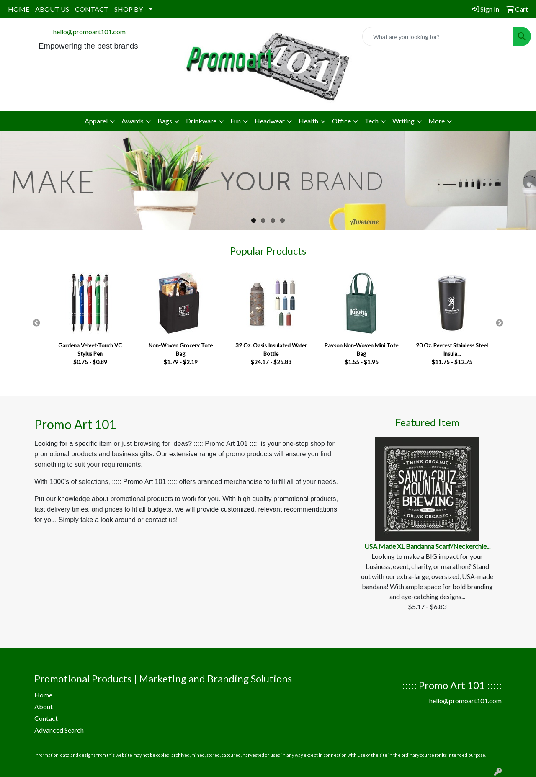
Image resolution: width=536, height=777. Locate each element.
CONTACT (91, 9)
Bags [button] (164, 121)
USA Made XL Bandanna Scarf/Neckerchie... (427, 546)
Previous (36, 323)
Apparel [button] (96, 121)
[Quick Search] (437, 36)
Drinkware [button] (201, 121)
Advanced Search (59, 730)
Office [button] (341, 121)
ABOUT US (52, 9)
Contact (46, 718)
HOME (18, 9)
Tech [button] (372, 121)
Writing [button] (403, 121)
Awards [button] (132, 121)
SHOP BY (128, 9)
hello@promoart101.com (89, 32)
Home (43, 695)
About (43, 706)
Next (499, 323)
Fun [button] (235, 121)
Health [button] (308, 121)
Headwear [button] (270, 121)
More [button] (436, 121)
